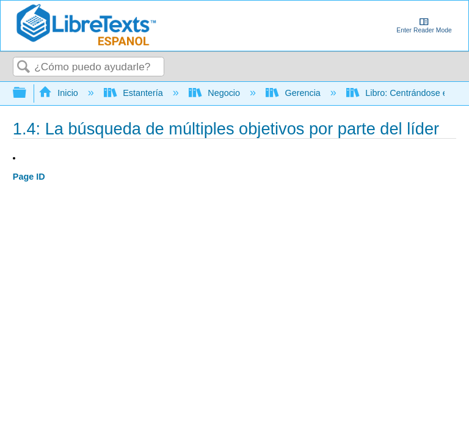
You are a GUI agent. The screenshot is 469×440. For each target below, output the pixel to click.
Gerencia (294, 93)
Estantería (134, 93)
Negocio (215, 93)
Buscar (24, 67)
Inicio (59, 93)
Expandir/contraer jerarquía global (27, 93)
